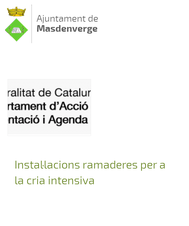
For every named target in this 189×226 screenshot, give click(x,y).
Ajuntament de (67, 23)
